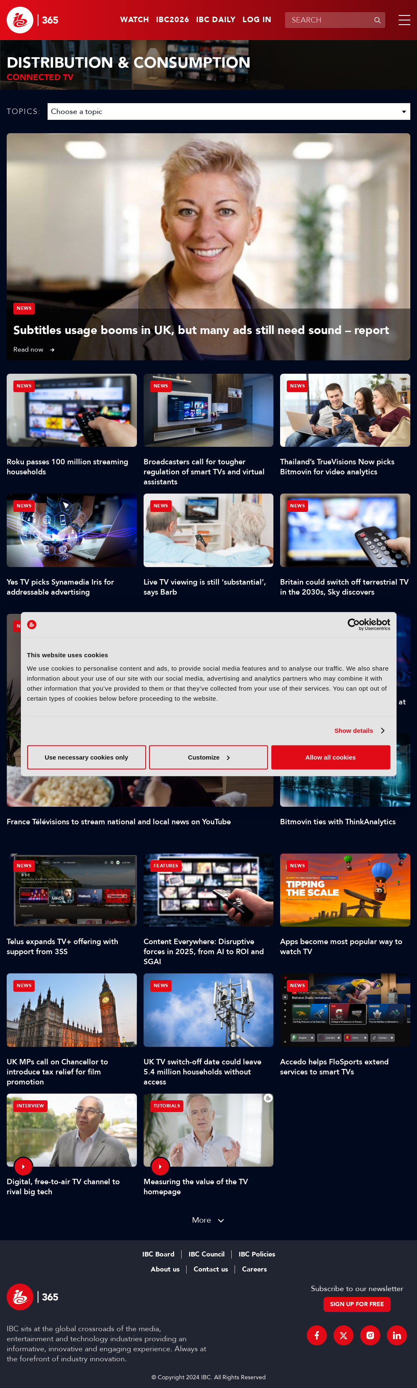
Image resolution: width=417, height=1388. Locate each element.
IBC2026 (173, 20)
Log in (257, 20)
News (24, 308)
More (201, 1220)
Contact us (211, 1269)
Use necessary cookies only (86, 756)
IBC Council (207, 1254)
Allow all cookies (331, 756)
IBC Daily (216, 20)
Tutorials (167, 1106)
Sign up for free (357, 1304)
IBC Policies (257, 1254)
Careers (254, 1269)
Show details (353, 730)
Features (166, 866)
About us (165, 1269)
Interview (30, 1106)
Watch (134, 20)
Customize (209, 756)
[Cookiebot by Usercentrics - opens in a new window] (353, 624)
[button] (402, 20)
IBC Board (158, 1254)
